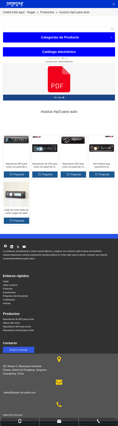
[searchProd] (56, 29)
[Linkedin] (11, 247)
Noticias (7, 303)
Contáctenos (9, 299)
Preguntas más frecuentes (15, 296)
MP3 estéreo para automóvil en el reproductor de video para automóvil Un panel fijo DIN (101, 165)
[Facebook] (5, 247)
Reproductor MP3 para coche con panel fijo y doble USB (16, 165)
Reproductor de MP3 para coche (18, 319)
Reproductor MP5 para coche (17, 326)
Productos (8, 288)
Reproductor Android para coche (18, 330)
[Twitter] (18, 247)
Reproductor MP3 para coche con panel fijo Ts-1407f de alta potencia (73, 165)
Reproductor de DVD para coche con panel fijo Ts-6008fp (44, 165)
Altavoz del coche (11, 323)
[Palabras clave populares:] (112, 29)
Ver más (59, 97)
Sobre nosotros (10, 285)
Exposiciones (9, 292)
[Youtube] (24, 247)
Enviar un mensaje (19, 350)
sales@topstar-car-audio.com (20, 392)
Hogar (6, 281)
